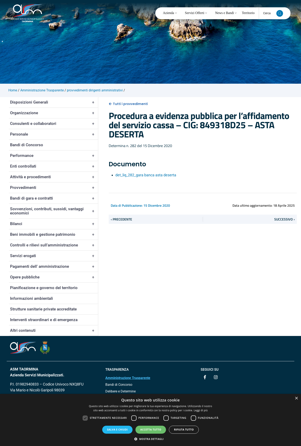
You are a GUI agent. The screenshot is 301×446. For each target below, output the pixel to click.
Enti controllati (54, 166)
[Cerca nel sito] (279, 13)
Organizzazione (54, 113)
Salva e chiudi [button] (117, 429)
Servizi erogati (54, 256)
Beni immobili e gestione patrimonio (54, 234)
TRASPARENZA (117, 370)
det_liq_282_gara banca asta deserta (145, 175)
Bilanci (54, 224)
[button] (150, 439)
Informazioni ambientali (31, 298)
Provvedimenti (54, 187)
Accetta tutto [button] (150, 429)
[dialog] (150, 420)
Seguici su (210, 370)
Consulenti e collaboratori (54, 123)
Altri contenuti (54, 330)
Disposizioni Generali (54, 102)
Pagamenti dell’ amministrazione (54, 266)
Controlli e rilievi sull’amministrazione (54, 245)
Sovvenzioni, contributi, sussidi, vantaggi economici (54, 211)
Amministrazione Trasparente (127, 378)
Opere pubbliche (54, 277)
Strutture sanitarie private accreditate (43, 309)
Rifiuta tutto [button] (184, 429)
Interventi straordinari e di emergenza (44, 319)
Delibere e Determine (120, 391)
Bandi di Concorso (26, 144)
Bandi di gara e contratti (54, 198)
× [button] (296, 398)
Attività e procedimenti (54, 177)
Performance (54, 155)
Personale (54, 134)
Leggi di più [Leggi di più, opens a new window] (201, 410)
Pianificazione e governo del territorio (44, 287)
